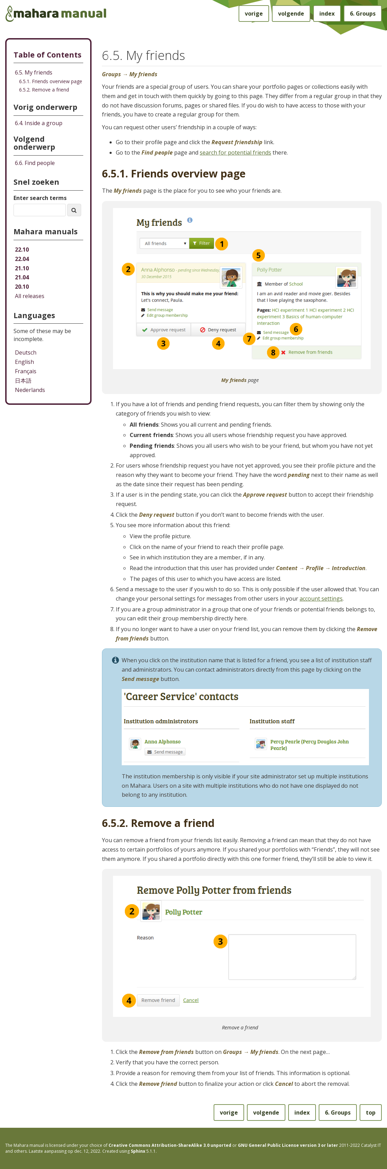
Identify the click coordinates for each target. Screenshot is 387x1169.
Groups (363, 13)
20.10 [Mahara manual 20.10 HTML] (22, 286)
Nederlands (30, 390)
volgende (291, 13)
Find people (35, 163)
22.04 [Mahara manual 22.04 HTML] (22, 259)
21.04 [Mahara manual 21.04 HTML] (22, 277)
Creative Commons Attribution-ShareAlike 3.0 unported (170, 1145)
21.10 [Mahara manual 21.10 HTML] (22, 268)
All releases (29, 296)
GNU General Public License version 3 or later (288, 1145)
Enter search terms (40, 198)
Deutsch (25, 352)
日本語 (23, 380)
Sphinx (138, 1151)
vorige (254, 13)
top (371, 1112)
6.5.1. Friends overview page (50, 81)
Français (25, 371)
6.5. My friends (33, 72)
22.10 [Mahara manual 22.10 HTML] (22, 249)
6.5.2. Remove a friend (44, 89)
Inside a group (38, 123)
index (327, 13)
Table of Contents (47, 55)
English (24, 362)
